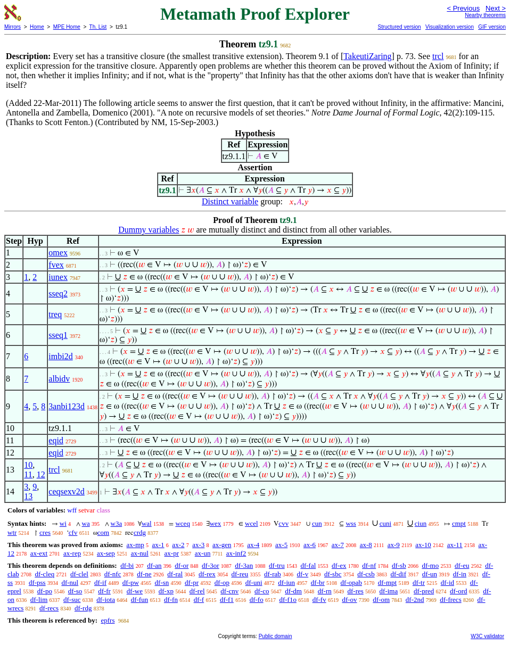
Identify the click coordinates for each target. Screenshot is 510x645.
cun (317, 523)
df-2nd (415, 599)
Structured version (399, 27)
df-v (303, 574)
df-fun (140, 599)
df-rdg (83, 608)
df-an (154, 565)
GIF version (492, 27)
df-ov (349, 599)
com (103, 532)
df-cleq (44, 574)
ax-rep (72, 553)
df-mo (430, 565)
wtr (12, 532)
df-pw (130, 582)
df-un (429, 574)
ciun (420, 523)
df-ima (389, 591)
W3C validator (487, 636)
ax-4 (253, 545)
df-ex (339, 565)
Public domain (275, 636)
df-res (355, 591)
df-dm (293, 591)
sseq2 (58, 293)
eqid (55, 440)
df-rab (272, 574)
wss (351, 523)
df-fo (257, 599)
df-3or (210, 565)
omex (58, 252)
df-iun (286, 582)
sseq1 (58, 335)
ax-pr (171, 553)
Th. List (98, 27)
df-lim (39, 599)
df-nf (369, 565)
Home (37, 27)
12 (41, 474)
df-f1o (288, 599)
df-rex (207, 574)
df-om (381, 599)
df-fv (319, 599)
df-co (261, 591)
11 (28, 474)
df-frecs (450, 599)
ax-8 (366, 545)
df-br (318, 582)
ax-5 (281, 545)
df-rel (197, 591)
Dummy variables (148, 229)
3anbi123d (66, 406)
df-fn (171, 599)
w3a (116, 523)
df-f (199, 599)
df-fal (308, 565)
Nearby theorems (485, 15)
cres (45, 532)
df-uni (253, 582)
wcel (251, 523)
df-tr (419, 582)
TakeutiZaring (367, 56)
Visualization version (449, 27)
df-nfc (112, 574)
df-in (459, 574)
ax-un (203, 553)
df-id (447, 582)
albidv (59, 378)
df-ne (144, 574)
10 (28, 464)
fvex (55, 264)
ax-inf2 (236, 553)
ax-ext (38, 553)
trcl (437, 56)
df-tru (277, 565)
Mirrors (12, 27)
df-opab (351, 582)
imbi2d (60, 356)
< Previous (463, 8)
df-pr (192, 582)
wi (63, 523)
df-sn (162, 582)
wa (86, 523)
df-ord (458, 591)
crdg (140, 532)
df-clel (79, 574)
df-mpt (387, 582)
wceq (182, 523)
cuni (385, 523)
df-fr (104, 591)
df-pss (37, 582)
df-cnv (229, 591)
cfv (73, 532)
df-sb (399, 565)
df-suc (72, 599)
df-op (222, 582)
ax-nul (140, 553)
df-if (100, 582)
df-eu (462, 565)
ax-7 (338, 545)
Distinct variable (230, 201)
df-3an (244, 565)
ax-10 (423, 545)
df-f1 (227, 599)
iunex (58, 277)
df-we (135, 591)
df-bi (127, 565)
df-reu (239, 574)
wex (215, 523)
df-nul (69, 582)
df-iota (105, 599)
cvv (283, 523)
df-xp (166, 591)
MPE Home (66, 27)
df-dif (398, 574)
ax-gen (221, 545)
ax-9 (394, 545)
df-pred (424, 591)
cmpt (459, 523)
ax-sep (106, 553)
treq (55, 314)
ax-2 (178, 545)
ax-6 (309, 545)
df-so (75, 591)
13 (28, 496)
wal (147, 523)
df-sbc (333, 574)
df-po (44, 591)
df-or (181, 565)
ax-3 (198, 545)
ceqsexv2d (66, 491)
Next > (496, 8)
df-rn (325, 591)
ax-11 (455, 545)
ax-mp (135, 545)
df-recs (49, 608)
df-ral (175, 574)
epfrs (107, 620)
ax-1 (158, 545)
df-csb (366, 574)
